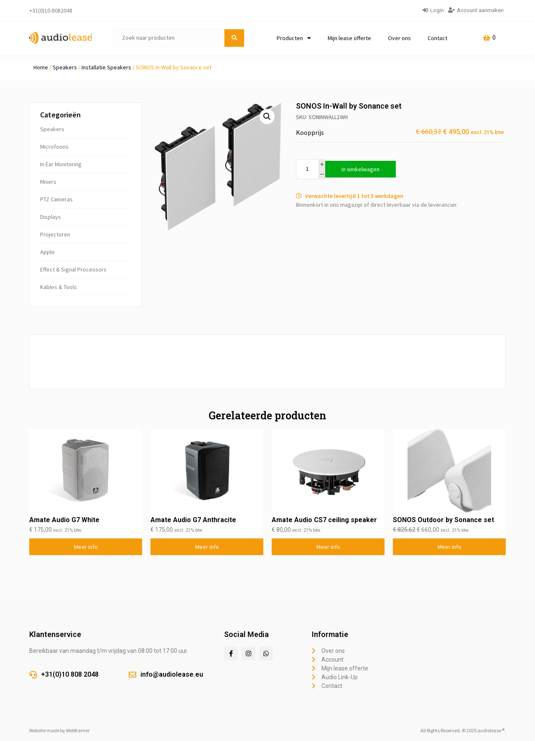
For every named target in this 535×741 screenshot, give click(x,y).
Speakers (65, 67)
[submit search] (234, 38)
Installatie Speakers (106, 67)
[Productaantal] (307, 169)
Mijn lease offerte (349, 38)
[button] (267, 116)
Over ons (399, 38)
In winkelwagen (360, 169)
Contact (437, 38)
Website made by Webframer (59, 730)
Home (40, 67)
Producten (294, 38)
